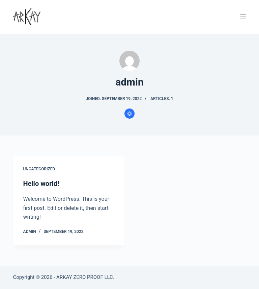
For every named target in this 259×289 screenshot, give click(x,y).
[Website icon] (129, 114)
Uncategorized (39, 169)
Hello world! (41, 183)
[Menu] (243, 17)
